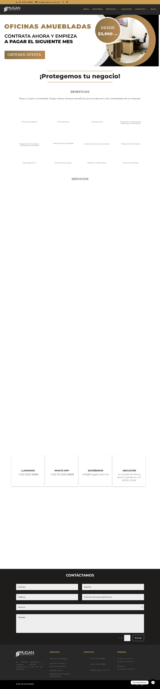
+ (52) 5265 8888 (97, 664)
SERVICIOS (111, 9)
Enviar (138, 638)
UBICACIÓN (126, 9)
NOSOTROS (97, 9)
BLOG (153, 9)
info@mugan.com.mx (99, 670)
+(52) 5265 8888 (97, 658)
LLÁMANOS (28, 470)
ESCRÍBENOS (95, 470)
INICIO (86, 9)
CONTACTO (140, 9)
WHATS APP (61, 470)
